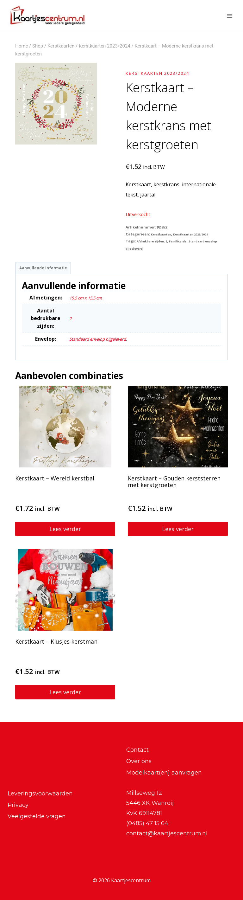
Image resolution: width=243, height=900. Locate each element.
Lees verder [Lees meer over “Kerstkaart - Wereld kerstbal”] (65, 531)
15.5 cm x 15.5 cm (90, 300)
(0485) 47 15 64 (147, 823)
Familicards (188, 241)
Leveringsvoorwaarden (40, 793)
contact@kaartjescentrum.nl (167, 833)
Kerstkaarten (163, 234)
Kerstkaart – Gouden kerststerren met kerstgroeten (174, 484)
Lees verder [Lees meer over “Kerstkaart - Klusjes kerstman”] (65, 694)
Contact (137, 749)
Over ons (139, 761)
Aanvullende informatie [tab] (47, 269)
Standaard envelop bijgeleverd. (106, 341)
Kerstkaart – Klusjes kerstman (56, 644)
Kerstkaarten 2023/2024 (165, 72)
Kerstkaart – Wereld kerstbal (54, 481)
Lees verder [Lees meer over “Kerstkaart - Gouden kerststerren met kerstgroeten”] (178, 531)
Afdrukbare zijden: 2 (156, 241)
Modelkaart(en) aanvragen (164, 772)
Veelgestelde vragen (37, 816)
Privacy (18, 804)
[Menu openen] (229, 16)
